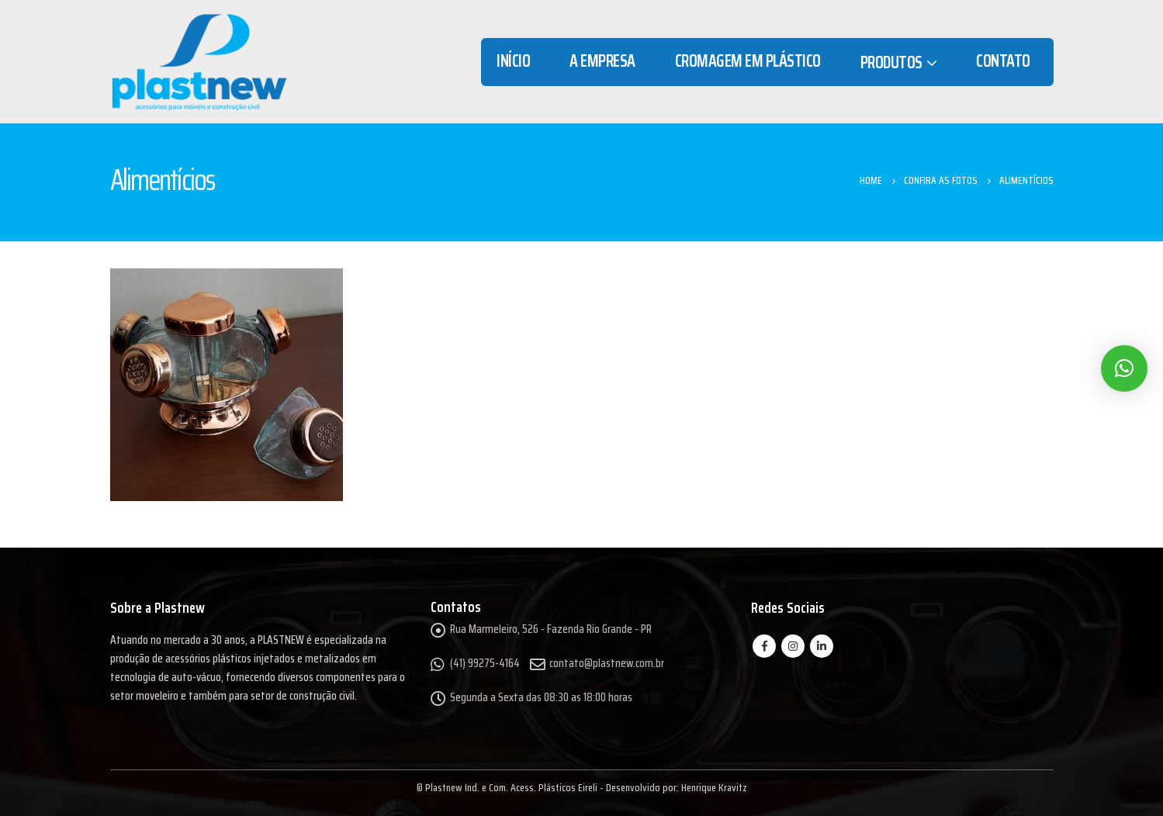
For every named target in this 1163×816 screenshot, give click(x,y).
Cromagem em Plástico (748, 60)
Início (513, 60)
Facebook (764, 646)
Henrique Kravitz (714, 787)
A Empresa (602, 60)
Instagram (793, 646)
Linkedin (821, 646)
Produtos (891, 62)
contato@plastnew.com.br (606, 663)
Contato (1003, 60)
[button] (1124, 368)
